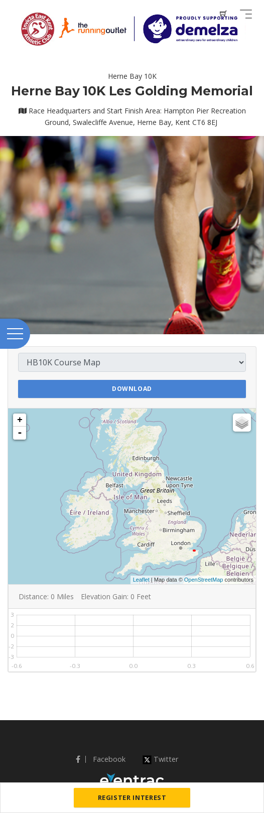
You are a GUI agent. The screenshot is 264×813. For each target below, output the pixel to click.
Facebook (100, 759)
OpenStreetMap (203, 580)
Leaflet (141, 580)
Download (132, 388)
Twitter (160, 759)
